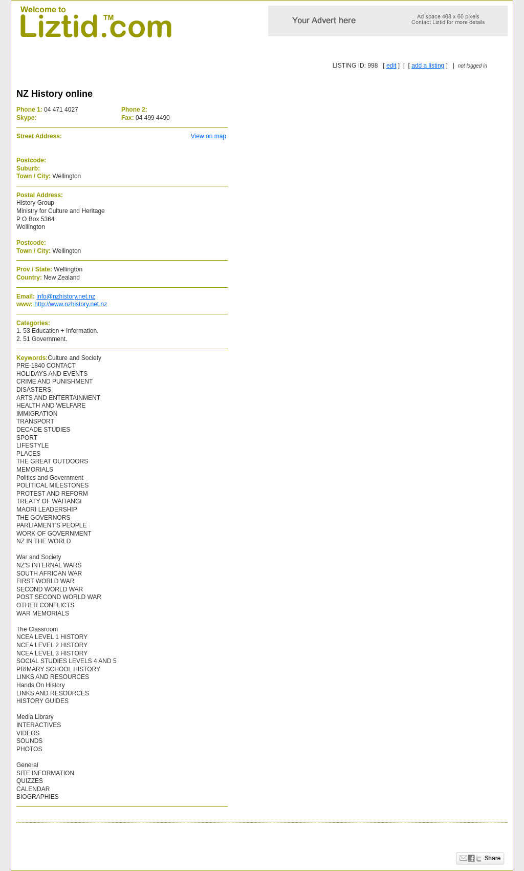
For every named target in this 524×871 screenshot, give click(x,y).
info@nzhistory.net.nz (65, 296)
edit (391, 65)
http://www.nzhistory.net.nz (70, 304)
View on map (208, 136)
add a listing (427, 65)
